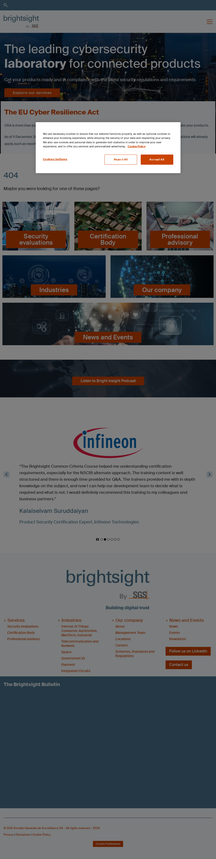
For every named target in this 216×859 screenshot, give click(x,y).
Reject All (121, 159)
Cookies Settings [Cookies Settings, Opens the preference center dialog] (55, 159)
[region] (108, 147)
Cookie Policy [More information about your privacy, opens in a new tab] (137, 146)
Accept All (156, 159)
